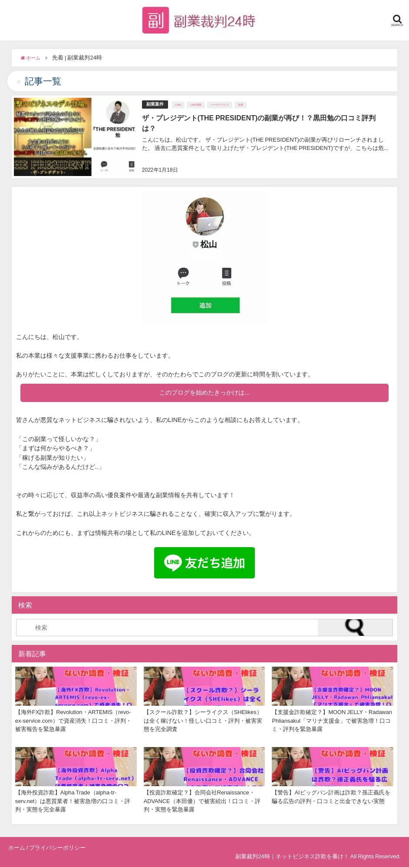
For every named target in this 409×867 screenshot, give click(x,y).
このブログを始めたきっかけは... (204, 392)
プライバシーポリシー (57, 847)
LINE (178, 104)
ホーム (16, 847)
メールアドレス (220, 104)
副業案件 (155, 104)
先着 (240, 104)
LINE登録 (195, 104)
